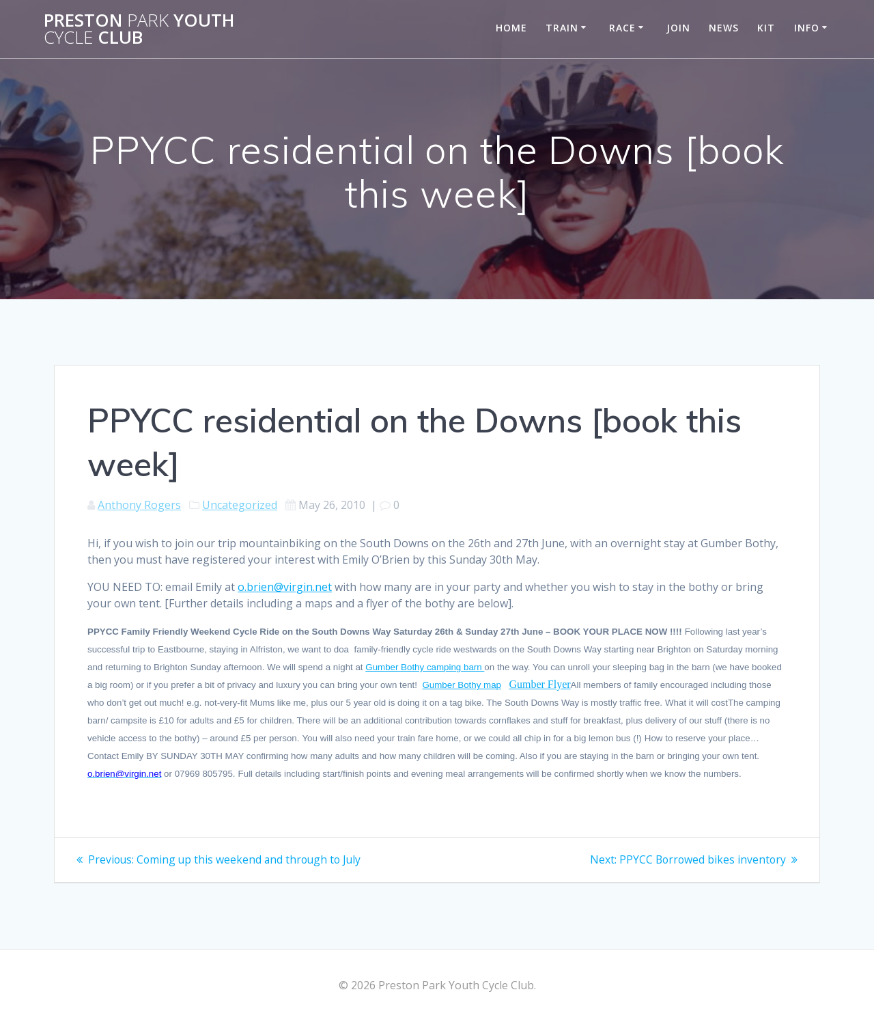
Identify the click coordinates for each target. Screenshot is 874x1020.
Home (511, 27)
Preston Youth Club (139, 29)
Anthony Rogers (139, 504)
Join (678, 27)
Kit (766, 27)
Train (562, 27)
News (724, 27)
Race (622, 27)
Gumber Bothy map (461, 685)
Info (806, 27)
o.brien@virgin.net (285, 586)
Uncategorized (239, 504)
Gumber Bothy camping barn (424, 667)
